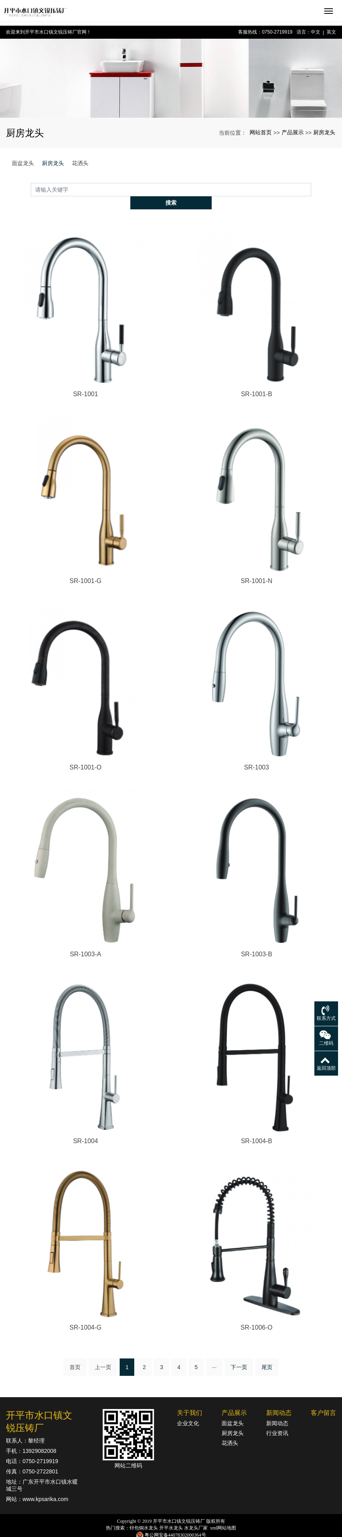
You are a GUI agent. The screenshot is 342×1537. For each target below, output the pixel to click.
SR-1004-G (85, 1314)
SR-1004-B (256, 1127)
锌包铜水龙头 (144, 1515)
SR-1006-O (256, 1314)
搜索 (311, 189)
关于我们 (189, 1399)
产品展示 (293, 132)
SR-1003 (256, 754)
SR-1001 (85, 381)
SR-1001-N (256, 567)
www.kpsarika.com (45, 1486)
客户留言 (323, 1399)
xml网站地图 (223, 1515)
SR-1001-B (256, 381)
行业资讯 (277, 1420)
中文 (315, 32)
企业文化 (188, 1410)
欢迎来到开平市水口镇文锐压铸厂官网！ (48, 32)
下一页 (239, 1354)
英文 (331, 32)
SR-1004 (85, 1127)
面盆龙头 (23, 163)
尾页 (266, 1354)
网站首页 (261, 132)
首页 (75, 1354)
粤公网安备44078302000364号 (175, 1521)
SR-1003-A (85, 941)
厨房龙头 (324, 132)
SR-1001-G (85, 567)
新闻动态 (278, 1399)
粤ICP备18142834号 (171, 1529)
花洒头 (80, 163)
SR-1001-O (85, 754)
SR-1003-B (256, 941)
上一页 (103, 1354)
